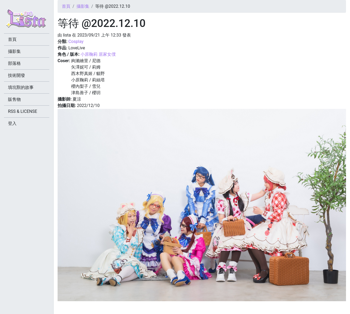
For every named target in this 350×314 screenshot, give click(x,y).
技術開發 (16, 75)
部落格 (14, 63)
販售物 (14, 99)
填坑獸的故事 (21, 87)
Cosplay (75, 41)
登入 (12, 123)
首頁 (66, 6)
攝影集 (83, 6)
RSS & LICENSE (22, 111)
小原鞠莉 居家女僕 (98, 54)
